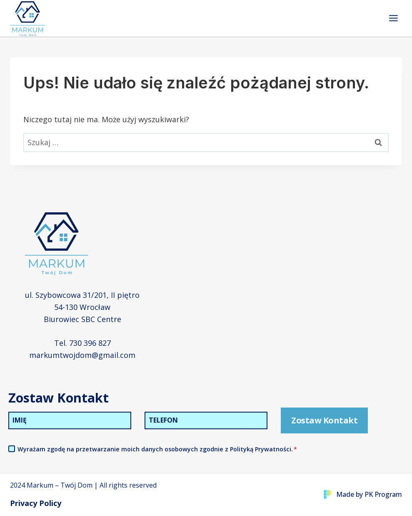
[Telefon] (206, 420)
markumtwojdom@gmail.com (82, 355)
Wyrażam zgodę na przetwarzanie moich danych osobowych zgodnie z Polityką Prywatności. (157, 449)
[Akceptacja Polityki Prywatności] (11, 449)
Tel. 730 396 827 (82, 343)
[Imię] (69, 420)
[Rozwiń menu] (393, 17)
